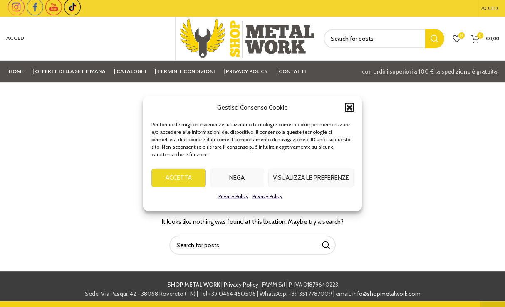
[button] (349, 111)
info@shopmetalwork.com (386, 293)
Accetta (179, 181)
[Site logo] (247, 38)
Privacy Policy (233, 199)
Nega (237, 181)
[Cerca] (384, 38)
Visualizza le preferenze (311, 181)
